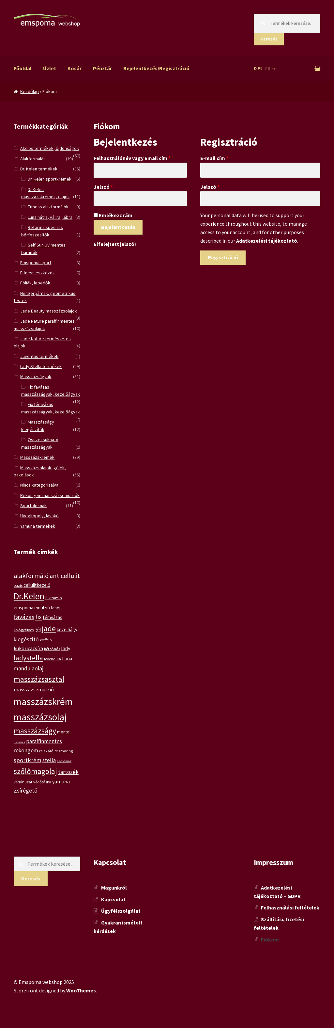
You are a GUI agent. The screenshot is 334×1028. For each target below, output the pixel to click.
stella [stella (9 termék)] (49, 760)
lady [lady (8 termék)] (65, 648)
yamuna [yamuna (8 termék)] (61, 781)
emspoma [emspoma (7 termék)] (23, 607)
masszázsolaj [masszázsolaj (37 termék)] (40, 717)
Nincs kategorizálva (39, 485)
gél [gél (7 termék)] (38, 629)
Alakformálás (33, 159)
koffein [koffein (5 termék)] (46, 639)
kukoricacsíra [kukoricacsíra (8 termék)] (28, 648)
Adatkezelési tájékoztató (266, 240)
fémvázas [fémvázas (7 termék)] (52, 617)
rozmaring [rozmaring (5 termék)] (63, 750)
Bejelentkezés (118, 227)
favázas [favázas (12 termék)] (24, 617)
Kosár (75, 68)
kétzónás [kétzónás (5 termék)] (52, 648)
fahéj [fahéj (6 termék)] (55, 608)
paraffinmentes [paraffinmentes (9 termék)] (44, 741)
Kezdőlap (29, 91)
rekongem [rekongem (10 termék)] (26, 750)
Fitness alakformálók (48, 207)
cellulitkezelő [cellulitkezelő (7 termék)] (36, 585)
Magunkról (114, 887)
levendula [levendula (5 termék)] (52, 658)
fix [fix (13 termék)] (38, 617)
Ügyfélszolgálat (121, 911)
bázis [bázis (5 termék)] (18, 585)
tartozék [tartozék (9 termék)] (68, 772)
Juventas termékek (39, 356)
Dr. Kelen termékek (38, 169)
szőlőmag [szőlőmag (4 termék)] (64, 761)
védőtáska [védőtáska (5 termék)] (42, 781)
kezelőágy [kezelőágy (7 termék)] (67, 629)
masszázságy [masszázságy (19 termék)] (35, 730)
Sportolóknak (33, 505)
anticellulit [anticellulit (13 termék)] (65, 575)
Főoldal (23, 68)
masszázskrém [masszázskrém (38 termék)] (43, 702)
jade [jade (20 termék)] (49, 628)
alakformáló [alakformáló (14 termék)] (31, 575)
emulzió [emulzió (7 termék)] (42, 607)
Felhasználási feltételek (290, 907)
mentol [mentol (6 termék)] (63, 732)
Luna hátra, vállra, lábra (50, 217)
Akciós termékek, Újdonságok (49, 148)
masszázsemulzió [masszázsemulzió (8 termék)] (34, 689)
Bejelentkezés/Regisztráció (156, 68)
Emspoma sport (35, 262)
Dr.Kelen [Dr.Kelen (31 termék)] (29, 596)
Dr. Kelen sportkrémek (49, 179)
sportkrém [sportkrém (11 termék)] (27, 760)
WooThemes (81, 990)
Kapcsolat (113, 899)
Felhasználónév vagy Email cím (132, 158)
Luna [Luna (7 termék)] (67, 658)
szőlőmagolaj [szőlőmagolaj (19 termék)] (35, 771)
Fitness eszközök (37, 273)
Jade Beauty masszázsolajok (48, 311)
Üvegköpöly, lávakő (39, 516)
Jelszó (103, 187)
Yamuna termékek (37, 526)
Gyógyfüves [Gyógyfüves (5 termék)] (24, 629)
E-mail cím (214, 158)
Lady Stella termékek (41, 366)
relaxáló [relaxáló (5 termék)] (46, 750)
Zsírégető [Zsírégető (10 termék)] (26, 790)
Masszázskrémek (37, 457)
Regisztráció (223, 257)
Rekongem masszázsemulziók (50, 495)
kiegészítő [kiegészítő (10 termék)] (26, 639)
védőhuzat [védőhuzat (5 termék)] (23, 781)
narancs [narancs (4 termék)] (19, 742)
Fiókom (270, 939)
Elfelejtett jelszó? (115, 244)
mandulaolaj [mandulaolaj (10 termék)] (28, 668)
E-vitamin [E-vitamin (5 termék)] (53, 597)
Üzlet (49, 68)
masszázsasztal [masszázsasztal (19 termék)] (39, 679)
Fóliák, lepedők (35, 283)
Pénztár (102, 68)
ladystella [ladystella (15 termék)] (28, 657)
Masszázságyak (35, 376)
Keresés (269, 39)
